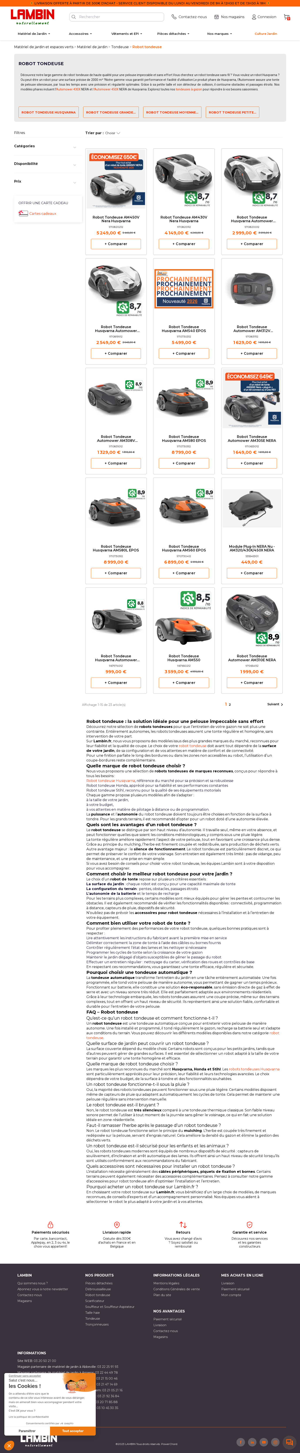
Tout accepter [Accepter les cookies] (73, 1431)
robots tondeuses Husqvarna (254, 1069)
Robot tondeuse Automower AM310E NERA (252, 658)
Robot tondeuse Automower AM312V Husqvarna (251, 329)
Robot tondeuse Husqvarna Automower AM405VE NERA (116, 329)
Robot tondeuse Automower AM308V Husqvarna (116, 439)
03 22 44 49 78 (106, 1373)
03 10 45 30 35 (107, 1408)
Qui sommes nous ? (32, 1283)
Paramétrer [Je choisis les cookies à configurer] (27, 1431)
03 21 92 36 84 (108, 1396)
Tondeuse (92, 1319)
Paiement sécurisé (235, 1289)
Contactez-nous (29, 1295)
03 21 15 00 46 (106, 1378)
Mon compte (231, 1295)
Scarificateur (94, 1301)
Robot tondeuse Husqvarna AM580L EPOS (116, 549)
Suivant (276, 704)
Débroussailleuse (98, 1289)
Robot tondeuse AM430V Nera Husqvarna (184, 219)
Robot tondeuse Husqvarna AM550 (184, 658)
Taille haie (92, 1313)
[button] (9, 1445)
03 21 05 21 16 (112, 1390)
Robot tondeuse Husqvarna (49, 112)
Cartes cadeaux (42, 214)
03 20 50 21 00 (45, 1361)
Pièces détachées (98, 1283)
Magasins (24, 1301)
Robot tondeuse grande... (111, 112)
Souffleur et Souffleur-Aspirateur (109, 1307)
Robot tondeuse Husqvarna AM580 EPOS (184, 439)
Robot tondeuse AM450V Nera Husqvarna (116, 219)
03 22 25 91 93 (107, 1367)
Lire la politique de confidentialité (29, 1416)
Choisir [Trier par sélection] (112, 133)
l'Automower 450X (106, 89)
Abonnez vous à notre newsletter (42, 1289)
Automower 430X (68, 89)
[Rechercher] (116, 17)
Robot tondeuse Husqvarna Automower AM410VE (252, 219)
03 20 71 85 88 (106, 1402)
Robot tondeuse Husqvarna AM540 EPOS (184, 329)
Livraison (227, 1283)
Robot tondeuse (97, 1295)
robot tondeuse (192, 746)
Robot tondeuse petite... (232, 112)
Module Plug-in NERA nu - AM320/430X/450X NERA (252, 549)
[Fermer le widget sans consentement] (25, 1376)
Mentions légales (166, 1283)
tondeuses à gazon (189, 89)
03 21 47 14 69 (106, 1384)
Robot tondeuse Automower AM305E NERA (252, 439)
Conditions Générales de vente (176, 1289)
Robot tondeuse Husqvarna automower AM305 (116, 658)
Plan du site (162, 1295)
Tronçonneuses (97, 1324)
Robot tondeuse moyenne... (172, 112)
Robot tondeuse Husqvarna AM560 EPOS (184, 549)
